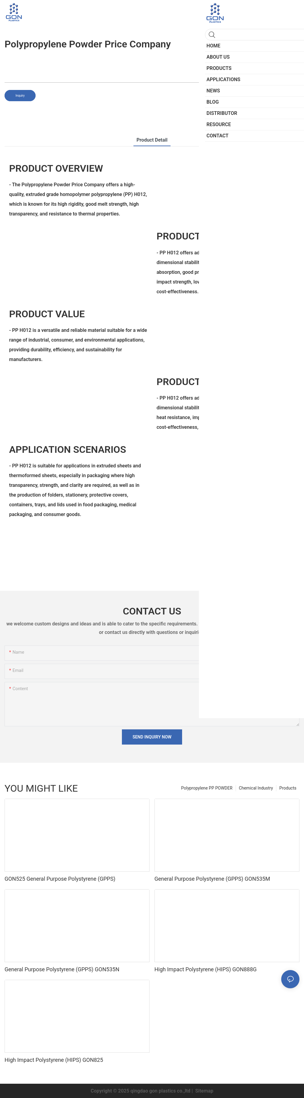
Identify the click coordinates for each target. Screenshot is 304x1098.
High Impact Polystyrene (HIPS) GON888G (205, 969)
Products (287, 788)
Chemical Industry (256, 788)
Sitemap (203, 1091)
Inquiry (20, 95)
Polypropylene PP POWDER (207, 788)
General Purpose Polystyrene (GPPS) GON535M (212, 879)
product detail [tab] (152, 140)
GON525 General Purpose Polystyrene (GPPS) (60, 879)
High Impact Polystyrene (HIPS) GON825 (54, 1060)
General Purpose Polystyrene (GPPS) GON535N (62, 969)
